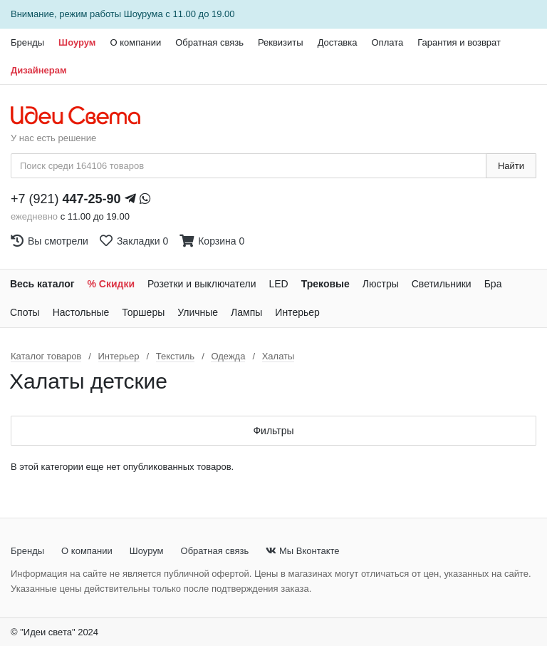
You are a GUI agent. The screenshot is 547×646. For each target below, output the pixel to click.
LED (278, 283)
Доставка (338, 42)
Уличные (197, 312)
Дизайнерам (39, 70)
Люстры (381, 283)
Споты (25, 312)
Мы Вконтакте (302, 550)
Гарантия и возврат (459, 42)
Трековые (325, 283)
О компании (135, 42)
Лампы (246, 312)
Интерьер (297, 312)
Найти (511, 165)
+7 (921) (66, 199)
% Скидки (111, 283)
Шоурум (76, 42)
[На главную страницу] (83, 116)
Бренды (27, 42)
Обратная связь (209, 42)
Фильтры (273, 430)
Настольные (81, 312)
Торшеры (143, 312)
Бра (493, 283)
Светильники (442, 283)
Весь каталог (42, 283)
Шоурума (143, 14)
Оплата (387, 42)
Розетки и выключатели (201, 283)
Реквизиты (280, 42)
